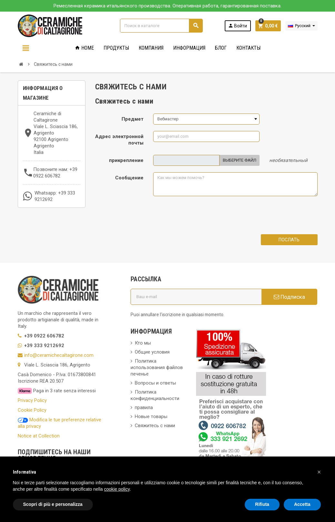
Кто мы (143, 343)
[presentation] (202, 215)
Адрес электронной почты (119, 140)
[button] (319, 472)
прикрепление (126, 160)
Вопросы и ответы (155, 383)
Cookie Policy (32, 410)
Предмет (132, 119)
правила (144, 407)
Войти (237, 25)
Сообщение (129, 178)
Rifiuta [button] (262, 504)
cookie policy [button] (117, 489)
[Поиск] (161, 26)
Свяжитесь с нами (155, 425)
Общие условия (152, 352)
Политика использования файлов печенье (157, 367)
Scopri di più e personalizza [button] (53, 504)
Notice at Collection (39, 436)
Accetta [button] (302, 504)
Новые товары (151, 416)
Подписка (289, 297)
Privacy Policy (32, 400)
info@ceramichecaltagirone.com (59, 355)
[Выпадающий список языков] (301, 26)
